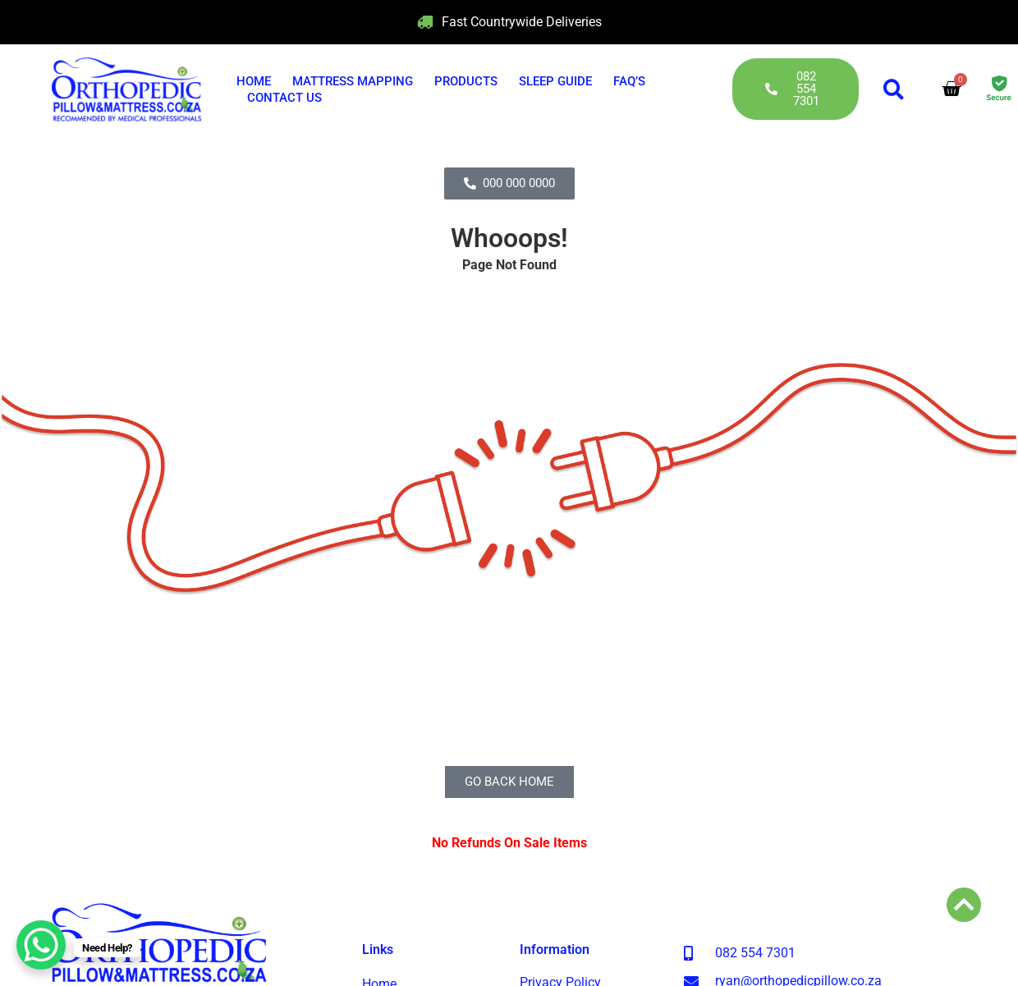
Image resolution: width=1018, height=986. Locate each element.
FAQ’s (629, 81)
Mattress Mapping (352, 81)
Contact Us (284, 97)
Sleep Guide (555, 81)
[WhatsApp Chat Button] (41, 945)
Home (253, 81)
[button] (893, 89)
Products (466, 81)
